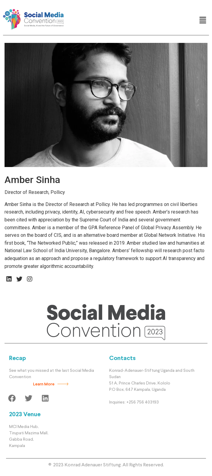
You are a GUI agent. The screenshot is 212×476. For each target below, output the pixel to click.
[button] (203, 20)
